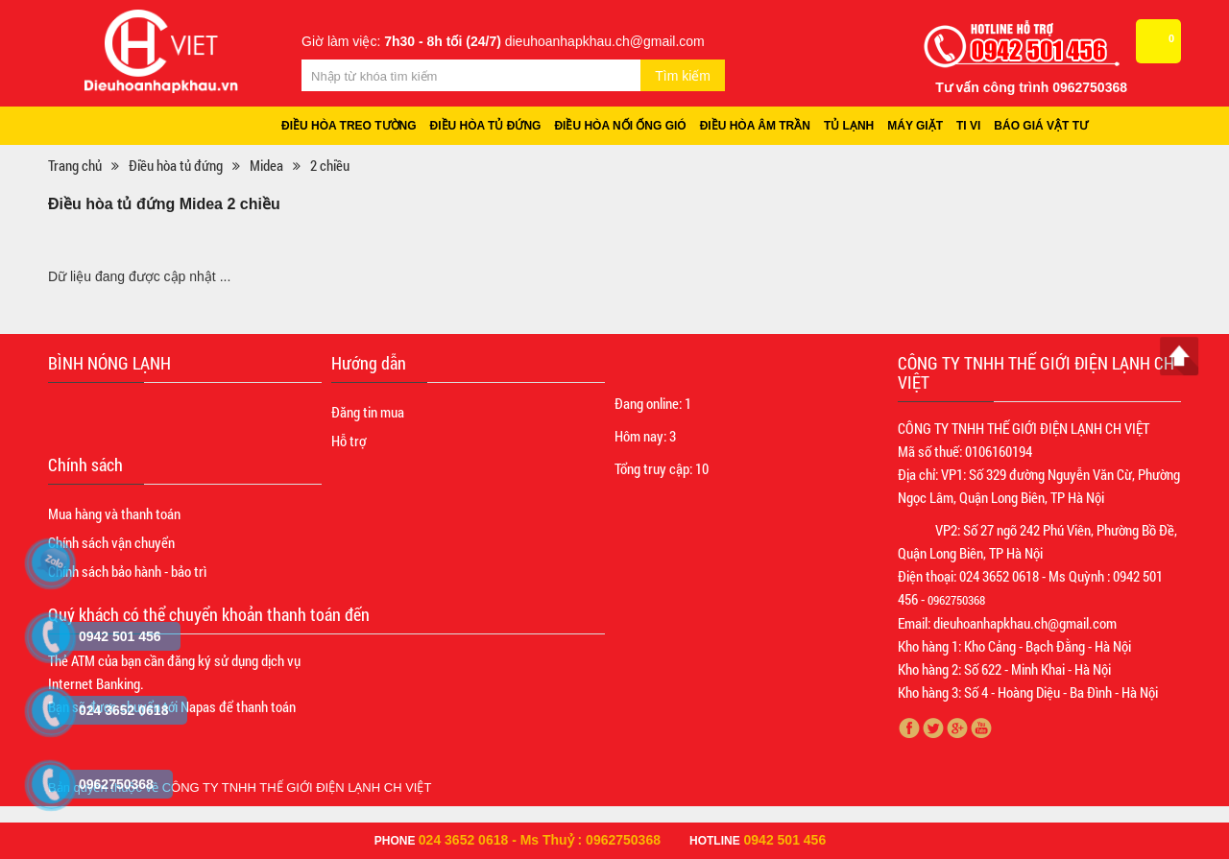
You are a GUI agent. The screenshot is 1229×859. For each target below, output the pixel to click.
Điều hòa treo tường (349, 125)
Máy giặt (915, 125)
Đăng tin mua (367, 411)
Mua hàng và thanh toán (114, 513)
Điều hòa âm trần (755, 125)
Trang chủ (75, 165)
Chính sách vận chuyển (111, 542)
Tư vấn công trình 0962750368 (1031, 87)
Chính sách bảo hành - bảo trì (127, 571)
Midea (266, 165)
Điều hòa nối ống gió (620, 125)
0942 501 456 (785, 839)
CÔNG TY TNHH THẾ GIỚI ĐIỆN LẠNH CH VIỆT (297, 787)
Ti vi (968, 125)
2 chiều (329, 165)
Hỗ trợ (348, 440)
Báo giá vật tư (1041, 125)
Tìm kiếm (683, 76)
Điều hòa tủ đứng (486, 125)
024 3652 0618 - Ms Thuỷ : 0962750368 (540, 839)
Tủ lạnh (849, 125)
